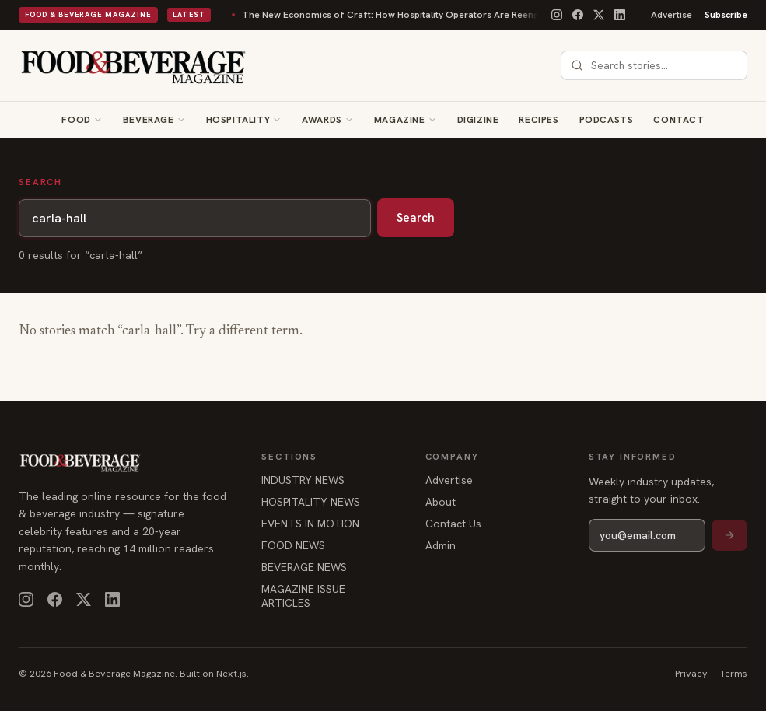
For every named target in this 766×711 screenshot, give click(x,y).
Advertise (671, 15)
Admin (440, 545)
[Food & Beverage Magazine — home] (133, 65)
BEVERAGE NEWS (304, 567)
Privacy (691, 673)
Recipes (538, 120)
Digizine (478, 120)
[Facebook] (577, 14)
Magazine (399, 120)
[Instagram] (556, 14)
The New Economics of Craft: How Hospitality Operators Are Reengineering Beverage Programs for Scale (410, 15)
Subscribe (726, 15)
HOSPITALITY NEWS (310, 502)
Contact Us (453, 524)
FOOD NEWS (293, 545)
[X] (598, 14)
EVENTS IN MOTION (310, 524)
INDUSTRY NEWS (303, 480)
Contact (678, 120)
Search (416, 218)
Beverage (148, 120)
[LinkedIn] (619, 14)
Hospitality (238, 120)
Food (75, 120)
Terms (733, 673)
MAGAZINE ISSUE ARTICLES (303, 596)
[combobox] (663, 65)
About (440, 502)
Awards (322, 120)
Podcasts (606, 120)
